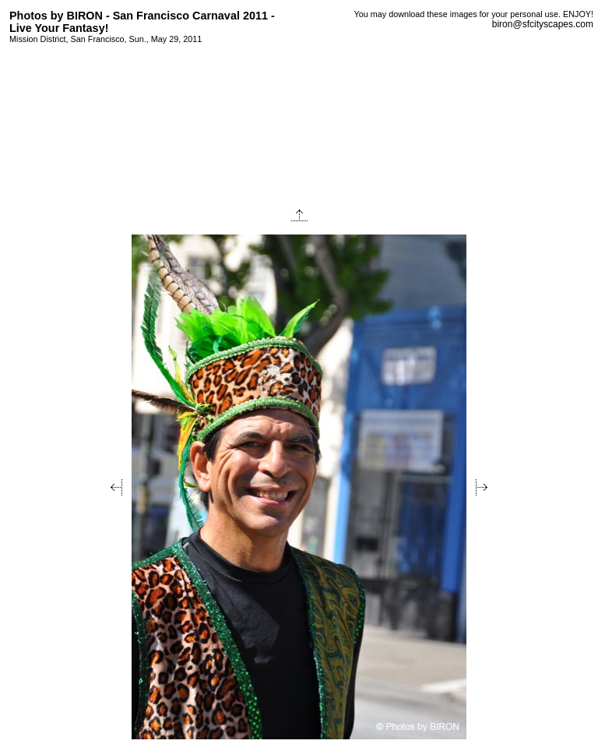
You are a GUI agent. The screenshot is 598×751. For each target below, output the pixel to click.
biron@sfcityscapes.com (542, 24)
